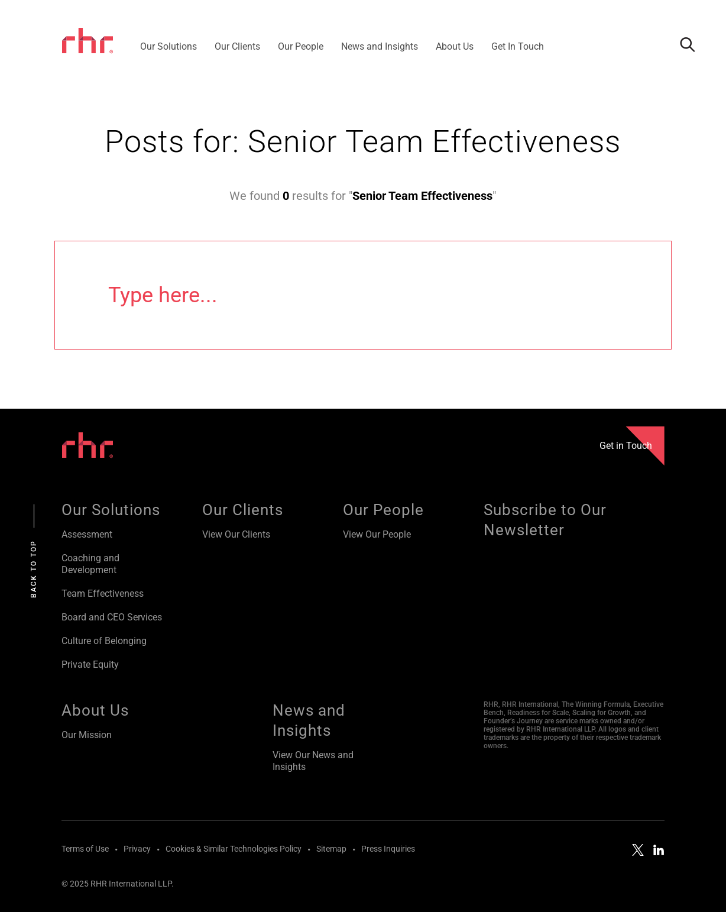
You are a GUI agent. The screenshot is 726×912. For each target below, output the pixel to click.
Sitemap (331, 848)
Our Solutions (110, 510)
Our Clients (242, 510)
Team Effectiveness (102, 593)
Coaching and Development (90, 563)
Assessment (86, 534)
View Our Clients (236, 534)
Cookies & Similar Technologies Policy (234, 848)
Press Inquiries (388, 848)
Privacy (137, 848)
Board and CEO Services (111, 617)
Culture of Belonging (104, 640)
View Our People (377, 534)
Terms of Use (85, 848)
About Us (95, 710)
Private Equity (90, 664)
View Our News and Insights (313, 760)
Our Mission (86, 734)
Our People (383, 510)
